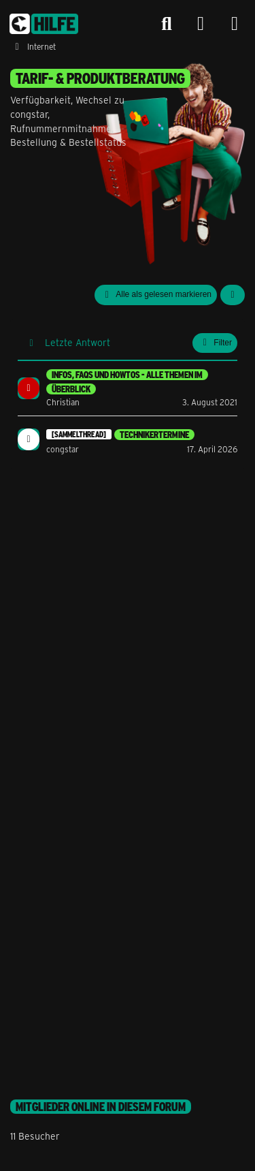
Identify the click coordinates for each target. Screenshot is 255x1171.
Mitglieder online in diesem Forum (101, 1106)
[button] (232, 295)
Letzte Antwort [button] (77, 342)
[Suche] (166, 23)
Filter (215, 342)
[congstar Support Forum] (44, 23)
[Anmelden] (200, 24)
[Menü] (234, 23)
